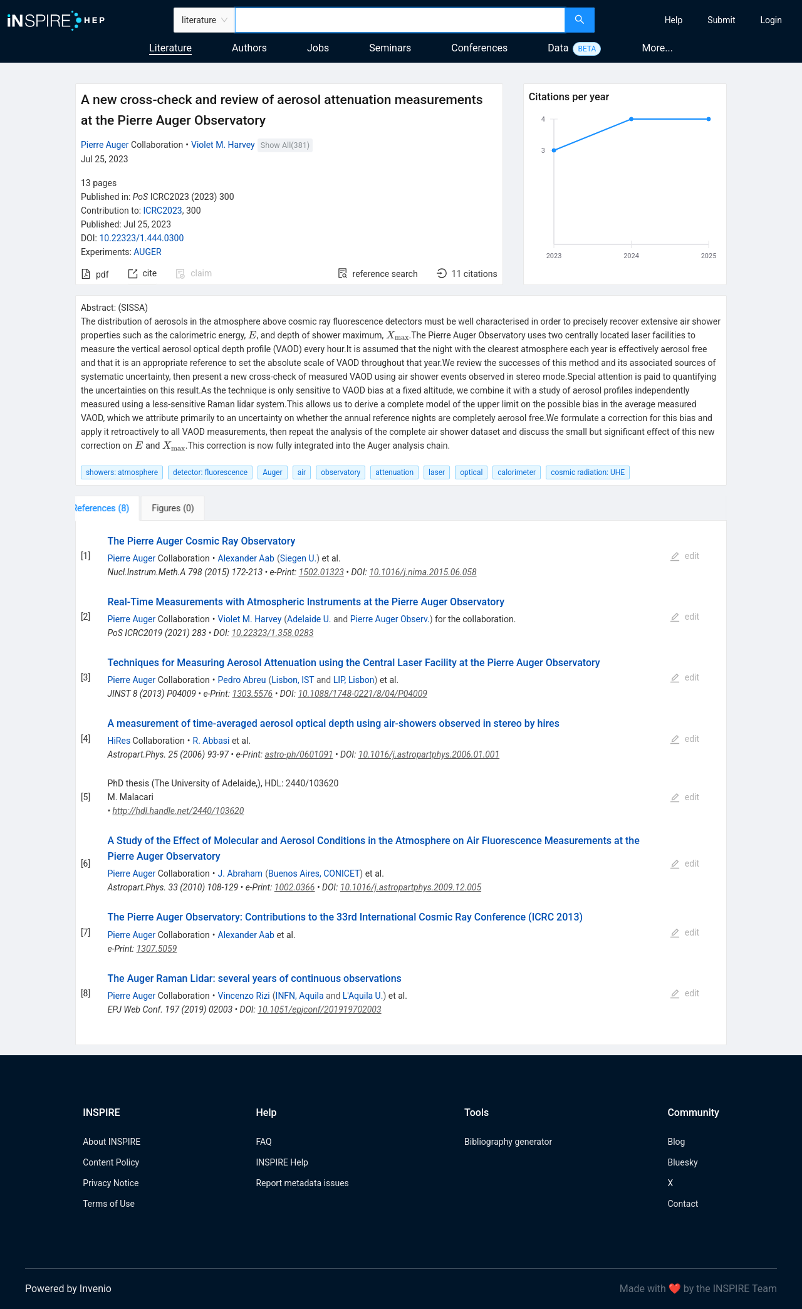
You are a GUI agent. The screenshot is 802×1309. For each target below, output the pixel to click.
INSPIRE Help (282, 1162)
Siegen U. (298, 558)
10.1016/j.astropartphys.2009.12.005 (410, 887)
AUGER (147, 252)
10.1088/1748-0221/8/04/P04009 (362, 694)
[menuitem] (674, 20)
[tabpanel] (401, 783)
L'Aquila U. (363, 996)
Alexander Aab (246, 558)
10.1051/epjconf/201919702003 (319, 1009)
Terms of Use (109, 1204)
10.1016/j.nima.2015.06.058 (423, 572)
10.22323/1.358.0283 (272, 633)
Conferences (479, 48)
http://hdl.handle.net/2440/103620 (178, 811)
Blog (676, 1142)
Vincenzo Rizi (244, 996)
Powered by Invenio (68, 1289)
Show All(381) (285, 145)
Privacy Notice (110, 1183)
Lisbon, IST (292, 680)
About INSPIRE (111, 1142)
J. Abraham (240, 873)
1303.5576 (252, 694)
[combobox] (400, 20)
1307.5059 (157, 949)
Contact (682, 1204)
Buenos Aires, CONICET (314, 873)
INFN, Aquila (300, 996)
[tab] (114, 508)
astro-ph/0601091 (299, 754)
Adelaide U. (309, 619)
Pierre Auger (105, 145)
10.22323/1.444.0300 (141, 238)
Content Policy (111, 1162)
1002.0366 (294, 887)
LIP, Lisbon (354, 680)
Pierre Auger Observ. (390, 619)
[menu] (699, 20)
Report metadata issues (302, 1183)
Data (558, 48)
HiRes (118, 741)
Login (771, 20)
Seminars (390, 48)
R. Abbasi (211, 741)
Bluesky (682, 1162)
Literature (170, 48)
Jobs (318, 48)
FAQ (263, 1142)
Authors (249, 48)
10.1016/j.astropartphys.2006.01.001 (428, 754)
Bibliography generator (508, 1142)
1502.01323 (321, 572)
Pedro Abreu (242, 680)
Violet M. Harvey (223, 145)
